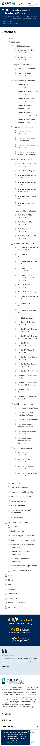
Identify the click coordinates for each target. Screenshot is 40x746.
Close (29, 731)
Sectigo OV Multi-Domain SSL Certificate (28, 376)
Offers (10, 580)
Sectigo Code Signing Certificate (26, 323)
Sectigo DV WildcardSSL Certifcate (27, 351)
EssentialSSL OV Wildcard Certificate (27, 474)
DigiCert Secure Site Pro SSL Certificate (27, 183)
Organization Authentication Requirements (22, 546)
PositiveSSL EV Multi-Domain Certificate (25, 414)
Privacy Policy (13, 598)
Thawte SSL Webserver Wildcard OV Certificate (27, 153)
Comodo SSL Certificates (24, 243)
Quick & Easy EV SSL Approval (22, 535)
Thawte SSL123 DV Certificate (25, 132)
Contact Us (12, 593)
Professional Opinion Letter (22, 570)
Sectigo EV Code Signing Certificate (27, 358)
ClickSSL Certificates (22, 46)
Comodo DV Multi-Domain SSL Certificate (28, 297)
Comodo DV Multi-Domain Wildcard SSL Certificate (28, 248)
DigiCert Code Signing (26, 171)
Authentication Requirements (23, 540)
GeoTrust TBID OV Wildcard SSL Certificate (27, 114)
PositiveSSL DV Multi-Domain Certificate (26, 425)
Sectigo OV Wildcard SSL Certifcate (27, 397)
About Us (11, 589)
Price (10, 575)
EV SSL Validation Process (18, 522)
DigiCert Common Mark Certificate (27, 197)
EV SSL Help (15, 526)
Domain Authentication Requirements (20, 553)
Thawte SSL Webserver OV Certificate (27, 139)
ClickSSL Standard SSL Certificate (26, 51)
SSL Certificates (14, 483)
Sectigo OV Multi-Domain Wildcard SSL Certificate (28, 383)
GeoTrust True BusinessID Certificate (28, 93)
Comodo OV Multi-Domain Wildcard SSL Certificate (26, 277)
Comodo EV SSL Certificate (24, 304)
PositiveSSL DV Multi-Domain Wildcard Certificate (26, 440)
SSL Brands (15, 42)
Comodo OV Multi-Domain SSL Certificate (27, 269)
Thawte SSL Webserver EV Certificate (28, 146)
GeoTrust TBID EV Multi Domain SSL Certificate (27, 121)
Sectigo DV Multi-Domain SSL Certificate (27, 330)
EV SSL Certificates (18, 501)
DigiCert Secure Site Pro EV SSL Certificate (27, 190)
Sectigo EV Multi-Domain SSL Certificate (27, 365)
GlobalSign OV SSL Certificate (25, 223)
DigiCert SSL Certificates (24, 160)
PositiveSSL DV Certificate (28, 420)
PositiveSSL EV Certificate (28, 408)
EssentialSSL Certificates (24, 448)
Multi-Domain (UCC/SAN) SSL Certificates (22, 511)
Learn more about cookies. (14, 742)
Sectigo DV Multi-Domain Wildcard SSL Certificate (27, 337)
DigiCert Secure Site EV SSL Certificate (27, 176)
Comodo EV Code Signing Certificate (28, 311)
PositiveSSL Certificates (23, 404)
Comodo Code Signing (27, 292)
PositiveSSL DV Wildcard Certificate (27, 432)
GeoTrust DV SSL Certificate (24, 86)
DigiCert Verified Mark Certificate (26, 204)
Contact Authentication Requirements (20, 560)
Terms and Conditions (17, 603)
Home (10, 38)
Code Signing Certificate (21, 517)
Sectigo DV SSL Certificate (23, 344)
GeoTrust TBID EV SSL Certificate (26, 100)
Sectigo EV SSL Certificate (28, 371)
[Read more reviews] (20, 641)
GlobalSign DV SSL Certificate (25, 216)
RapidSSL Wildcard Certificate (25, 74)
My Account (25, 3)
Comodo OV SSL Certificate (24, 286)
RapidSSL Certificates (22, 64)
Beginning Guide (17, 531)
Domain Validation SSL (20, 487)
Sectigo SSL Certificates (24, 318)
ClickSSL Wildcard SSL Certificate (26, 58)
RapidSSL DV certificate (27, 68)
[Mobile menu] (36, 3)
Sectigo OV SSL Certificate (24, 390)
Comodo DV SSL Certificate (24, 255)
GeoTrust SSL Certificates (24, 81)
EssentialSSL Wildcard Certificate (26, 467)
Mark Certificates (18, 506)
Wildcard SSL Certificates (21, 496)
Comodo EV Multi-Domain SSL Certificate (28, 262)
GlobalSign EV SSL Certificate (24, 230)
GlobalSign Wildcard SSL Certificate (27, 237)
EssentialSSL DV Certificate (24, 453)
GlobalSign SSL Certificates (25, 211)
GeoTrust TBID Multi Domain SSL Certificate (27, 107)
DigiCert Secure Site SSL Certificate (27, 165)
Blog (9, 584)
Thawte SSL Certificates (23, 127)
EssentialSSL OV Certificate (24, 460)
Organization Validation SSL (22, 492)
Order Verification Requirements (24, 566)
